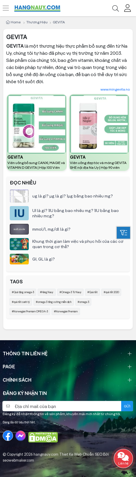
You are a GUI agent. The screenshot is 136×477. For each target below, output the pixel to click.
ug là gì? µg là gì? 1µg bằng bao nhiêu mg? (72, 196)
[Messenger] (20, 436)
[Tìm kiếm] (115, 8)
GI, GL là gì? (43, 259)
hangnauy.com (45, 454)
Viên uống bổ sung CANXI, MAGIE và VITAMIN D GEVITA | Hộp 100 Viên (36, 165)
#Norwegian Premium (66, 311)
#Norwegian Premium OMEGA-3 (30, 311)
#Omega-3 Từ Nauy (70, 292)
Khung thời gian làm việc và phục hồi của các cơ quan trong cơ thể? (78, 244)
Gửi (127, 406)
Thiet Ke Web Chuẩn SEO (80, 454)
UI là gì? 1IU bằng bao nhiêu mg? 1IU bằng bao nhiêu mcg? (75, 213)
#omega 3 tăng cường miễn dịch (53, 301)
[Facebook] (8, 436)
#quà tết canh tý (21, 301)
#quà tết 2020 (111, 292)
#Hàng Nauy (46, 292)
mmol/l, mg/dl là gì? (51, 229)
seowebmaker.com (18, 460)
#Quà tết (92, 292)
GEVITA (15, 157)
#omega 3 (83, 301)
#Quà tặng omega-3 (23, 292)
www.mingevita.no (115, 89)
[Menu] (9, 8)
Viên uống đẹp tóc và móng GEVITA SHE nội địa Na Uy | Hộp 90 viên (98, 165)
